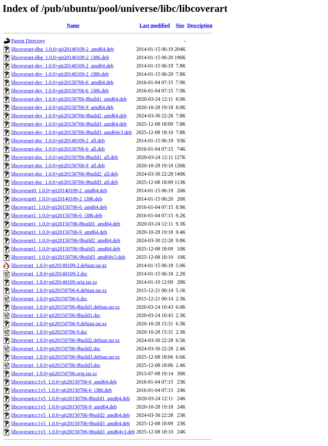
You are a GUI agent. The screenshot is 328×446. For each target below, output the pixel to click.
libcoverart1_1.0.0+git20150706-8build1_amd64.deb (65, 224)
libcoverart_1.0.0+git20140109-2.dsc (49, 273)
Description (199, 25)
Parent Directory (28, 41)
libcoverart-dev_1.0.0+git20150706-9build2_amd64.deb (69, 115)
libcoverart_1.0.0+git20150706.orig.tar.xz (54, 373)
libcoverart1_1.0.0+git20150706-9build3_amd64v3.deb (68, 257)
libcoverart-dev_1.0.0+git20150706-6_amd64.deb (62, 82)
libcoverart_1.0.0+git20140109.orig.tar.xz (54, 282)
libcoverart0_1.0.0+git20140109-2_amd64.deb (59, 190)
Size (180, 25)
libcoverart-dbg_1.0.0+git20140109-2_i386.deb (60, 57)
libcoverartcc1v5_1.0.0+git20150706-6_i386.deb (61, 390)
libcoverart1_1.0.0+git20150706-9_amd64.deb (59, 232)
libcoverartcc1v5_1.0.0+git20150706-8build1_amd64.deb (70, 398)
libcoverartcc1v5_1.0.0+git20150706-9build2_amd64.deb (70, 415)
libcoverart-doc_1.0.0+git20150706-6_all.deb (58, 149)
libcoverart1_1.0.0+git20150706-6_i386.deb (56, 215)
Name (73, 25)
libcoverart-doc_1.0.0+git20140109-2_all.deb (58, 140)
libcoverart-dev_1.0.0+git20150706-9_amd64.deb (62, 107)
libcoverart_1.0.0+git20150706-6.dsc (49, 298)
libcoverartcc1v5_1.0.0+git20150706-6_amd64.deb (64, 382)
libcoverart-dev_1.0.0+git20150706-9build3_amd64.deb (69, 124)
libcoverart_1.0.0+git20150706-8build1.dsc (56, 315)
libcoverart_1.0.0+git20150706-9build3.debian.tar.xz (65, 357)
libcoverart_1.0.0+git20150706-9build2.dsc (56, 348)
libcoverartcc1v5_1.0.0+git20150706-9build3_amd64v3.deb (73, 431)
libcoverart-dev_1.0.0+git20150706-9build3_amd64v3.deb (71, 132)
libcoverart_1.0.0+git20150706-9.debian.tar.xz (59, 323)
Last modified (155, 25)
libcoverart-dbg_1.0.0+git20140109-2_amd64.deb (62, 49)
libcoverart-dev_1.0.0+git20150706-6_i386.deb (60, 90)
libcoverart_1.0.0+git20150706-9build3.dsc (56, 365)
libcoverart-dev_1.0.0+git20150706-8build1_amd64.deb (69, 99)
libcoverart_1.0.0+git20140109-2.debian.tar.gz (59, 265)
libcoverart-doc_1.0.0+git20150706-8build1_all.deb (64, 157)
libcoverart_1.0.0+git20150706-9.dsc (49, 332)
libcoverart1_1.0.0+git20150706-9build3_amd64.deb (65, 248)
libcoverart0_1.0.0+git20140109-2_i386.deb (56, 199)
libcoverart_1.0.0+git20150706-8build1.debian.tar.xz (65, 307)
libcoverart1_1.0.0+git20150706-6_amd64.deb (59, 207)
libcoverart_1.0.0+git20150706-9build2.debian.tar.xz (65, 340)
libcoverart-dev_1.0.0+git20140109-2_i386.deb (60, 74)
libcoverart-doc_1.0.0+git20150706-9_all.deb (58, 165)
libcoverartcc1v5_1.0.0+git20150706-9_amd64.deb (64, 407)
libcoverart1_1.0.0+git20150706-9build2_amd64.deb (65, 240)
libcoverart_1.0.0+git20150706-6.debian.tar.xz (59, 290)
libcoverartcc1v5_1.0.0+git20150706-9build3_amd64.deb (70, 423)
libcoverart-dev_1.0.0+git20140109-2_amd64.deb (62, 65)
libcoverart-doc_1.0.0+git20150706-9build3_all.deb (64, 182)
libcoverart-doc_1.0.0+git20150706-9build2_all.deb (64, 174)
